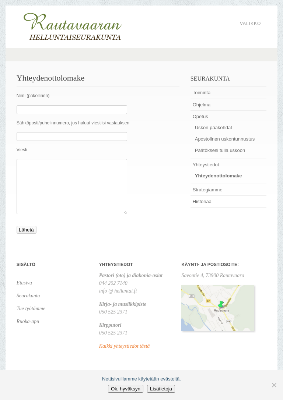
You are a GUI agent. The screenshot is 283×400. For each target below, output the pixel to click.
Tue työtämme (31, 308)
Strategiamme (208, 189)
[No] (273, 385)
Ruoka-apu (28, 321)
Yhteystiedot (206, 164)
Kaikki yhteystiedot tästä (124, 346)
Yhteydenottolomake (218, 175)
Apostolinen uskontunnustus (225, 139)
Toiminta (201, 92)
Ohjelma (201, 104)
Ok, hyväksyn (125, 389)
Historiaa (202, 201)
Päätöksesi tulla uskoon (220, 150)
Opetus (200, 116)
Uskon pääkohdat (213, 127)
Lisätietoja (161, 389)
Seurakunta (28, 295)
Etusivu (24, 283)
